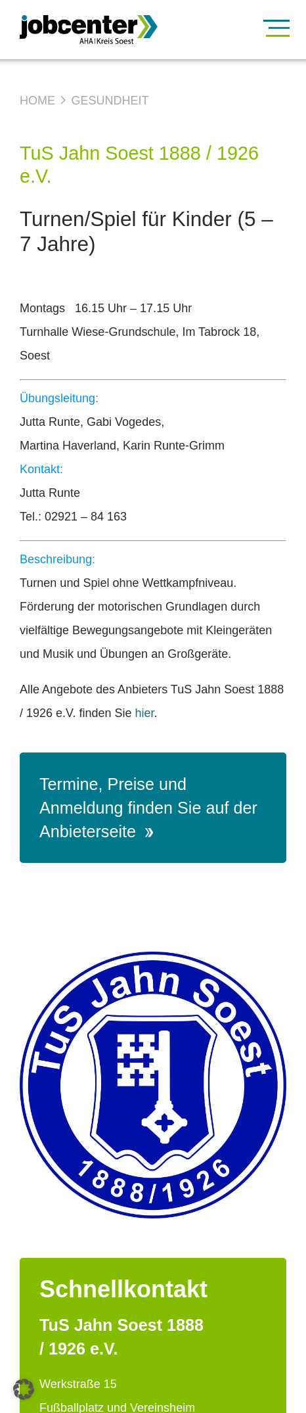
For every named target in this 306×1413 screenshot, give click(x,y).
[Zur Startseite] (118, 29)
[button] (23, 1389)
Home (37, 100)
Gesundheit (109, 100)
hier (144, 713)
